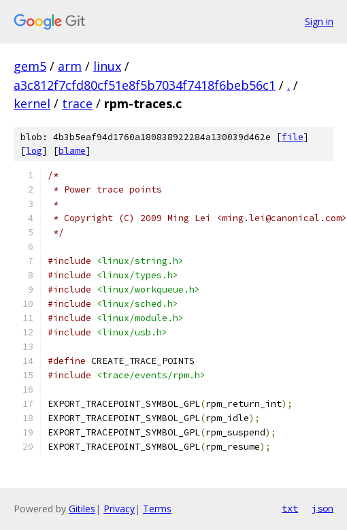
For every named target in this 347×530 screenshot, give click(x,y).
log (34, 150)
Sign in (319, 21)
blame (72, 150)
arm (70, 66)
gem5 (30, 66)
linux (107, 66)
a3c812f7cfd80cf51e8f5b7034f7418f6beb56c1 (145, 85)
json (322, 508)
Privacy (119, 508)
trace (77, 103)
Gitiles (82, 508)
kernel (32, 103)
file (292, 137)
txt (290, 508)
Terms (157, 508)
